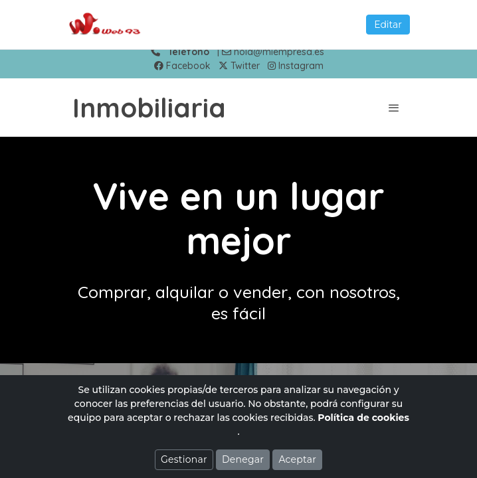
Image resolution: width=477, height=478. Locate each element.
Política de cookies (363, 418)
